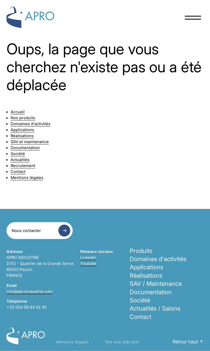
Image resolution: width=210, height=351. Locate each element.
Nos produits (23, 117)
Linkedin (88, 257)
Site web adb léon (122, 342)
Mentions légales (27, 177)
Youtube (88, 263)
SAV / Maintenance (156, 283)
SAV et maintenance (30, 141)
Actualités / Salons (155, 308)
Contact (18, 171)
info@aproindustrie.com (30, 291)
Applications (22, 129)
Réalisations (22, 135)
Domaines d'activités (30, 123)
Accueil (18, 111)
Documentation (25, 147)
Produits (141, 250)
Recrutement (23, 165)
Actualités (20, 159)
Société (18, 153)
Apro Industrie (30, 17)
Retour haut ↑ (188, 341)
